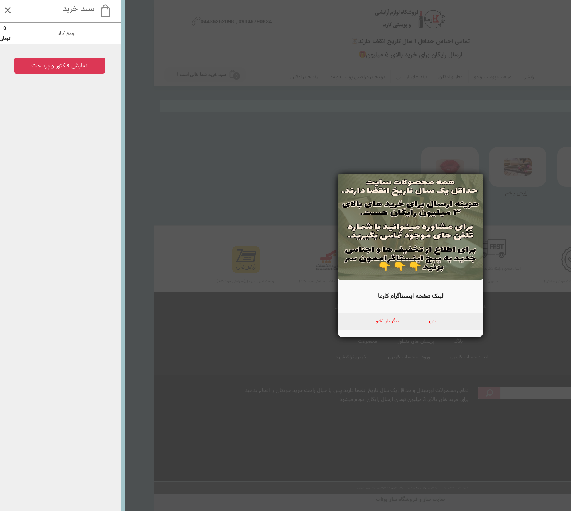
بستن (309, 320)
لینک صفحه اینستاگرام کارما (285, 295)
